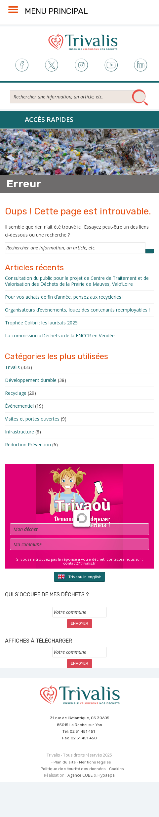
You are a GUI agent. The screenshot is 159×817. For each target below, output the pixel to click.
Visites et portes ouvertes (32, 419)
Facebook (21, 65)
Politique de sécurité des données (73, 768)
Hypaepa (106, 775)
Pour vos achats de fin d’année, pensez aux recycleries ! (64, 297)
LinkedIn (141, 65)
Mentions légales (95, 762)
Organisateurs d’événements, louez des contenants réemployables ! (77, 310)
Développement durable (31, 380)
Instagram (81, 65)
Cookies (116, 768)
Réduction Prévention (28, 444)
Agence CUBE (80, 775)
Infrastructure (19, 431)
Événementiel (19, 406)
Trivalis (12, 367)
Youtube (111, 65)
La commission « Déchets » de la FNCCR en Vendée (60, 335)
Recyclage (15, 393)
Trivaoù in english (79, 576)
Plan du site (65, 762)
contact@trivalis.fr (79, 563)
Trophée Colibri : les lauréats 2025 (41, 322)
